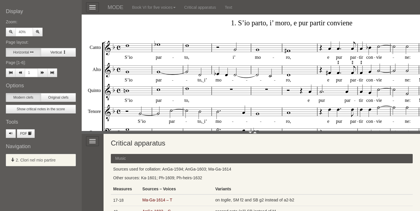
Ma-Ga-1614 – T (157, 200)
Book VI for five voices (154, 7)
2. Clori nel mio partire (33, 160)
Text (228, 7)
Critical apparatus (200, 7)
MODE (115, 7)
